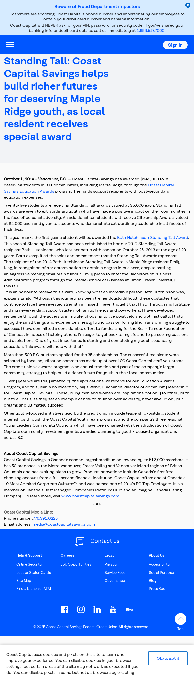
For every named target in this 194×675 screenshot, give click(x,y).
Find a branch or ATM (33, 588)
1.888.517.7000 (150, 30)
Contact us (104, 540)
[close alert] (188, 6)
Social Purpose (161, 572)
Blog (152, 580)
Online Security (29, 564)
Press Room (159, 588)
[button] (175, 45)
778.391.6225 (45, 518)
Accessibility (159, 564)
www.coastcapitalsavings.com (90, 495)
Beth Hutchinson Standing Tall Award (152, 237)
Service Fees (115, 572)
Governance (115, 580)
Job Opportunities (76, 564)
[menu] (10, 45)
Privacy (111, 564)
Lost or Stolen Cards (33, 572)
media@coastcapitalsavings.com (64, 524)
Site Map (23, 580)
